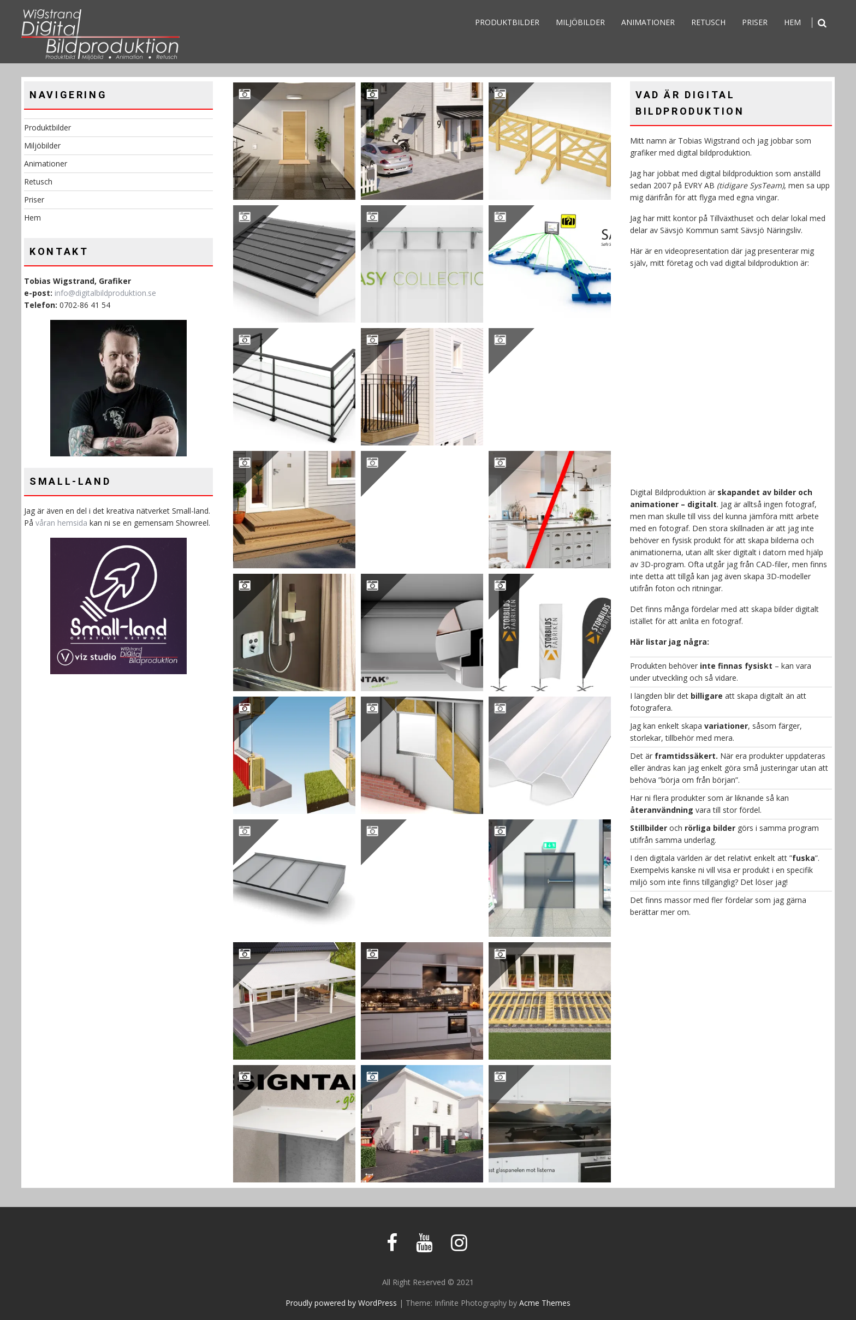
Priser (755, 22)
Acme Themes (544, 1303)
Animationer (648, 22)
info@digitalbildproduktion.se (105, 293)
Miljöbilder (580, 22)
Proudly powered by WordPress (341, 1303)
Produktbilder (507, 22)
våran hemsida (61, 523)
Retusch (708, 22)
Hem (792, 22)
